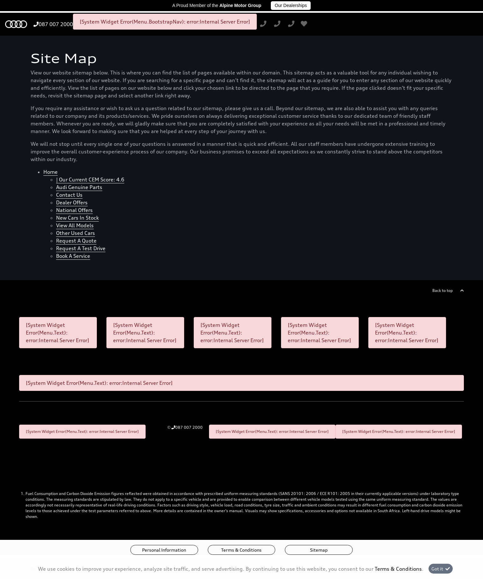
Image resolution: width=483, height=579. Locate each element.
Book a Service (73, 256)
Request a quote (76, 240)
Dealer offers (72, 202)
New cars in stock (77, 218)
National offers (74, 210)
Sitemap (319, 550)
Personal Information (164, 550)
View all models (75, 225)
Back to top (442, 290)
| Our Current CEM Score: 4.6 (90, 179)
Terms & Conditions (241, 550)
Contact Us (69, 195)
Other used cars (75, 233)
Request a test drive (80, 248)
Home (50, 172)
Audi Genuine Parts (79, 187)
